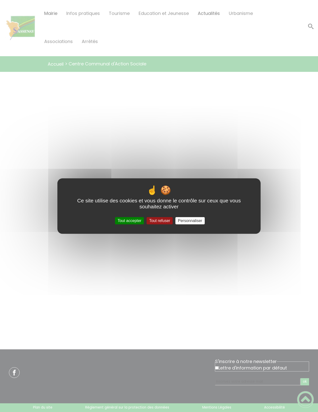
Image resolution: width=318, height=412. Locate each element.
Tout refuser (159, 221)
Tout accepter (129, 221)
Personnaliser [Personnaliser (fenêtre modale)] (190, 221)
